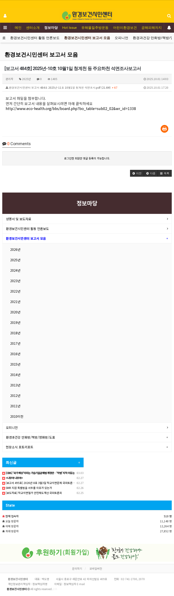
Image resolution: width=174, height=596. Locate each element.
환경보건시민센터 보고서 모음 (87, 38)
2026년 (15, 249)
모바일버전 (95, 568)
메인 (18, 28)
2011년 (15, 406)
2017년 (15, 343)
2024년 (15, 270)
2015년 (15, 364)
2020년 (15, 312)
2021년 (15, 301)
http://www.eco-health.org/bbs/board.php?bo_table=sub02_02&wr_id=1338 (71, 108)
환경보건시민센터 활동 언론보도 (35, 38)
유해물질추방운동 (95, 28)
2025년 (15, 260)
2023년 (15, 280)
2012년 (15, 395)
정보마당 (51, 28)
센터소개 (33, 28)
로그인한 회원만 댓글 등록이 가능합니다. (87, 158)
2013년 (15, 385)
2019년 (15, 322)
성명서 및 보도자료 (18, 219)
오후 (54, 589)
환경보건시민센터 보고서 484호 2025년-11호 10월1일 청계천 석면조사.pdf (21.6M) (87, 87)
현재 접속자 (12, 516)
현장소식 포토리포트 (19, 447)
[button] (137, 173)
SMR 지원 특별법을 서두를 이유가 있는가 (27, 488)
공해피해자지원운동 (156, 28)
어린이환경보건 (125, 28)
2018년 (15, 333)
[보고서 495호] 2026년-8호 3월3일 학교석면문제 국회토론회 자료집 (42, 483)
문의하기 (77, 568)
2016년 (15, 354)
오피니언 (121, 38)
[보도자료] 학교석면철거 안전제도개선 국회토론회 (32, 493)
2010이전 (16, 416)
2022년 (15, 291)
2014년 (15, 374)
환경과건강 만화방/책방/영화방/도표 (30, 437)
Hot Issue (69, 28)
